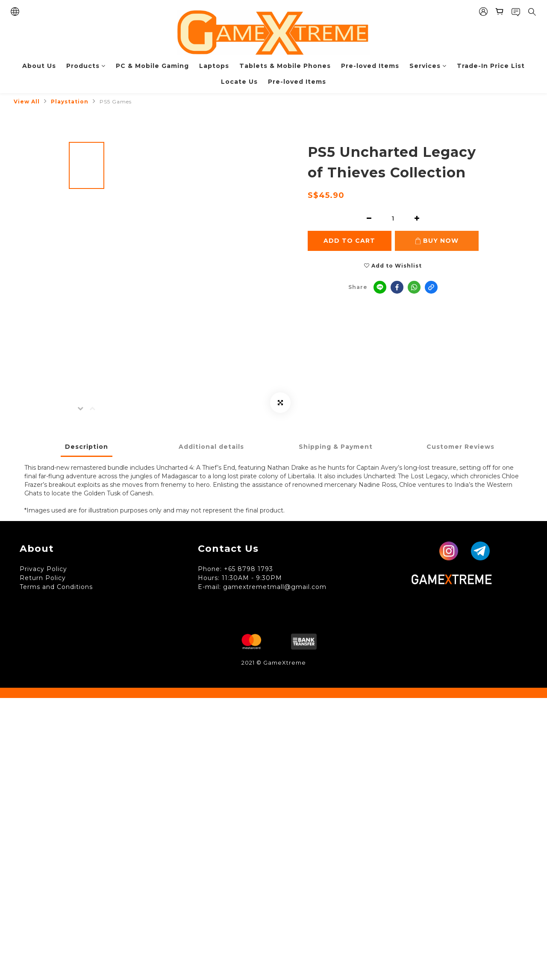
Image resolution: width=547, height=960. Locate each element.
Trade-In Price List (491, 66)
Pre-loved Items (370, 66)
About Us (39, 66)
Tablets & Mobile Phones (285, 66)
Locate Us (239, 81)
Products (86, 66)
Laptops (214, 66)
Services (428, 66)
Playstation (69, 101)
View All (27, 101)
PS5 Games (116, 101)
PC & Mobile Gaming (152, 66)
